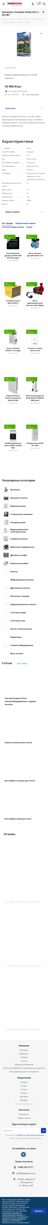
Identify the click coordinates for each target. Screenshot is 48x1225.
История (24, 1050)
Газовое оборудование (21, 645)
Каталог (24, 1082)
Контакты (24, 1109)
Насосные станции (19, 596)
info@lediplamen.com (26, 1173)
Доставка (24, 1096)
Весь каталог (16, 653)
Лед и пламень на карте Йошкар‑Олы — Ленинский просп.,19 (24, 1029)
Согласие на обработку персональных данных (15, 1218)
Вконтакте (23, 1154)
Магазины (24, 1114)
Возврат (24, 1100)
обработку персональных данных (30, 1135)
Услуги (24, 1089)
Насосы (14, 571)
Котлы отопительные (21, 629)
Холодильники (18, 522)
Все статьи (22, 663)
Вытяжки (15, 489)
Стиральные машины (21, 514)
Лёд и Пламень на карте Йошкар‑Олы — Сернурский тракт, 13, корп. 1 (25, 901)
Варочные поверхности (22, 547)
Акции (24, 1085)
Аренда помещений (24, 1064)
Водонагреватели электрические (19, 530)
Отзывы (24, 1057)
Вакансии (24, 1053)
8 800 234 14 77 (25, 1167)
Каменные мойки (19, 563)
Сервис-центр (24, 1118)
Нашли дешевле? (32, 94)
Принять (39, 1211)
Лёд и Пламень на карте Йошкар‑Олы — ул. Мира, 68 (24, 965)
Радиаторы (16, 637)
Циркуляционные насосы (23, 604)
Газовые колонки (19, 538)
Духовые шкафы (18, 555)
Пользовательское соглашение (24, 1071)
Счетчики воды (18, 612)
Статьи (24, 1061)
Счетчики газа (17, 620)
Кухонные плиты (19, 498)
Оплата (24, 1093)
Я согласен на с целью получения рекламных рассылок (25, 1136)
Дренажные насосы (20, 588)
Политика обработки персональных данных (24, 1068)
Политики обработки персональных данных (13, 1214)
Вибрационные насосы (22, 579)
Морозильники (18, 506)
